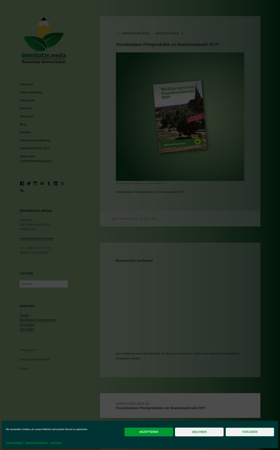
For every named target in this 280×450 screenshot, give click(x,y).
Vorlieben (250, 432)
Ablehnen (199, 432)
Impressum (55, 442)
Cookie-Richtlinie (14, 442)
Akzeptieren (148, 432)
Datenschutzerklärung (36, 442)
